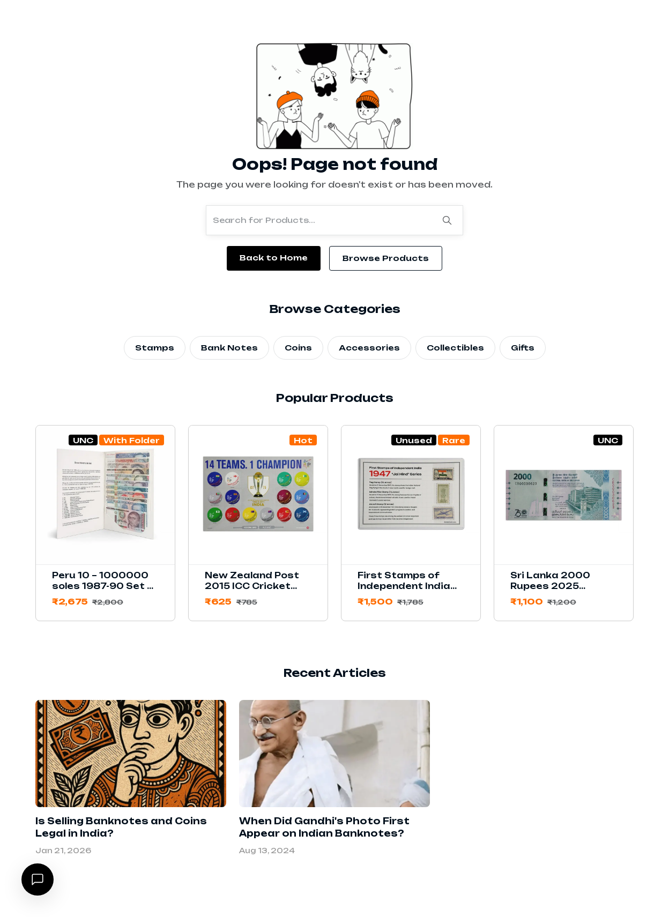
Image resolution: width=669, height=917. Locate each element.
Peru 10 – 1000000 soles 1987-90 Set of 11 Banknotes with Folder (105, 591)
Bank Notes (229, 347)
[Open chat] (37, 879)
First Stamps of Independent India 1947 (404, 586)
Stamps (154, 347)
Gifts (522, 347)
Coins (298, 347)
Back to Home (274, 257)
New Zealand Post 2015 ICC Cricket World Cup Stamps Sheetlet (253, 591)
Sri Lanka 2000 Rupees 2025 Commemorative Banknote (553, 591)
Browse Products (386, 258)
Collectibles (455, 347)
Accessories (369, 347)
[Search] (447, 220)
